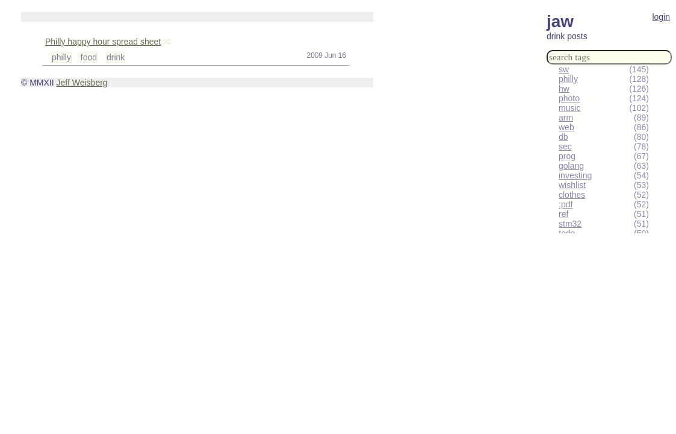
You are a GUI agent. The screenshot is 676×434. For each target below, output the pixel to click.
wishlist (572, 185)
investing (575, 175)
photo (569, 98)
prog (567, 156)
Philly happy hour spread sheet (103, 41)
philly (568, 79)
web (566, 127)
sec (565, 146)
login (661, 17)
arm (566, 117)
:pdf (565, 204)
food (89, 57)
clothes (572, 195)
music (570, 108)
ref (563, 214)
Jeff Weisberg (82, 82)
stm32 (570, 223)
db (563, 137)
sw (564, 69)
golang (571, 166)
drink (116, 57)
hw (564, 88)
